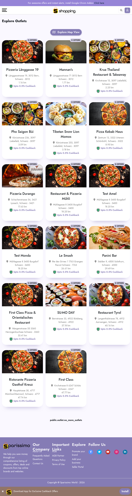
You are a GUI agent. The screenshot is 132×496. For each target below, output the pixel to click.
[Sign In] (127, 10)
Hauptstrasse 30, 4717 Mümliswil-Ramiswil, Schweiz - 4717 (22, 392)
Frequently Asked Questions (41, 457)
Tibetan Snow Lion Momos (66, 134)
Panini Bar (109, 255)
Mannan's (66, 69)
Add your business (76, 460)
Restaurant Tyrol (109, 312)
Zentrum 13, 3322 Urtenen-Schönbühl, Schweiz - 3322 (109, 139)
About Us (37, 451)
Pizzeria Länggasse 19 (22, 69)
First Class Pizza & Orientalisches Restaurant (22, 317)
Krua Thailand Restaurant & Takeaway (109, 72)
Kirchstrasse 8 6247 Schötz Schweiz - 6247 (66, 387)
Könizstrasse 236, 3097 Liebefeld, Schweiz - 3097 (22, 139)
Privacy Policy (58, 460)
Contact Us (38, 463)
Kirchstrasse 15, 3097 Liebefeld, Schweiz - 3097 (109, 82)
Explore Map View (66, 32)
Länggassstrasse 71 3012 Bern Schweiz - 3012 (66, 77)
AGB (54, 451)
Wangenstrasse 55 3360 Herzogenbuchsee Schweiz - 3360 (22, 330)
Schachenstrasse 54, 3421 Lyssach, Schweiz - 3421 (22, 201)
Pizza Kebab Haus (109, 131)
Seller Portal (78, 467)
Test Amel (109, 193)
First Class (66, 379)
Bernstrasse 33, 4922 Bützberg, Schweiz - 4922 (66, 320)
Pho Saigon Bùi (22, 131)
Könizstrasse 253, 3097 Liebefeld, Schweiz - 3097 (66, 144)
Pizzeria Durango (22, 193)
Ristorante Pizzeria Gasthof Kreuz (22, 382)
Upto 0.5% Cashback (22, 86)
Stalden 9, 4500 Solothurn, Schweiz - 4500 (109, 263)
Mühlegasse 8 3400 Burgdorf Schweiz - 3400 (66, 206)
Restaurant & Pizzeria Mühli (66, 196)
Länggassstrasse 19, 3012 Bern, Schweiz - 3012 (22, 77)
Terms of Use (58, 464)
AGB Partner (58, 455)
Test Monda (22, 255)
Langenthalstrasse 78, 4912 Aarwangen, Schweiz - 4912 (109, 320)
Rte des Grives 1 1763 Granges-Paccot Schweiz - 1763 (66, 263)
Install (125, 491)
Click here (99, 3)
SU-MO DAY (66, 312)
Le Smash (66, 255)
